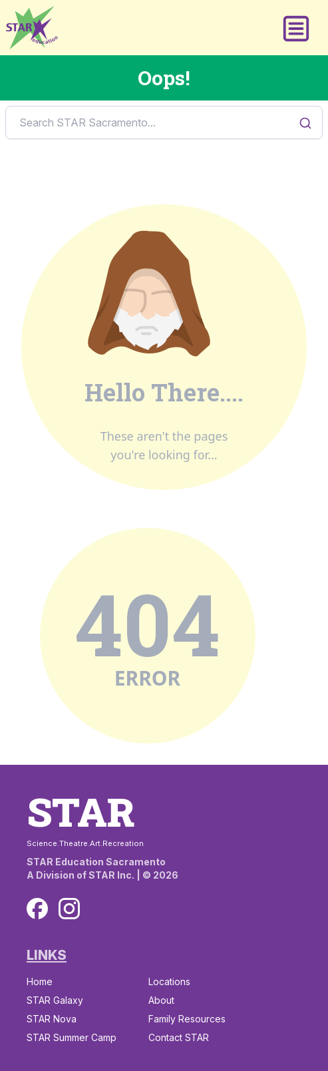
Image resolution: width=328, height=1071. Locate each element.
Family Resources (187, 1018)
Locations (169, 981)
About (161, 1000)
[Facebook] (37, 908)
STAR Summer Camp (71, 1037)
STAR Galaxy (55, 1000)
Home (40, 981)
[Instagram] (69, 908)
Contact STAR (178, 1037)
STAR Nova (52, 1018)
